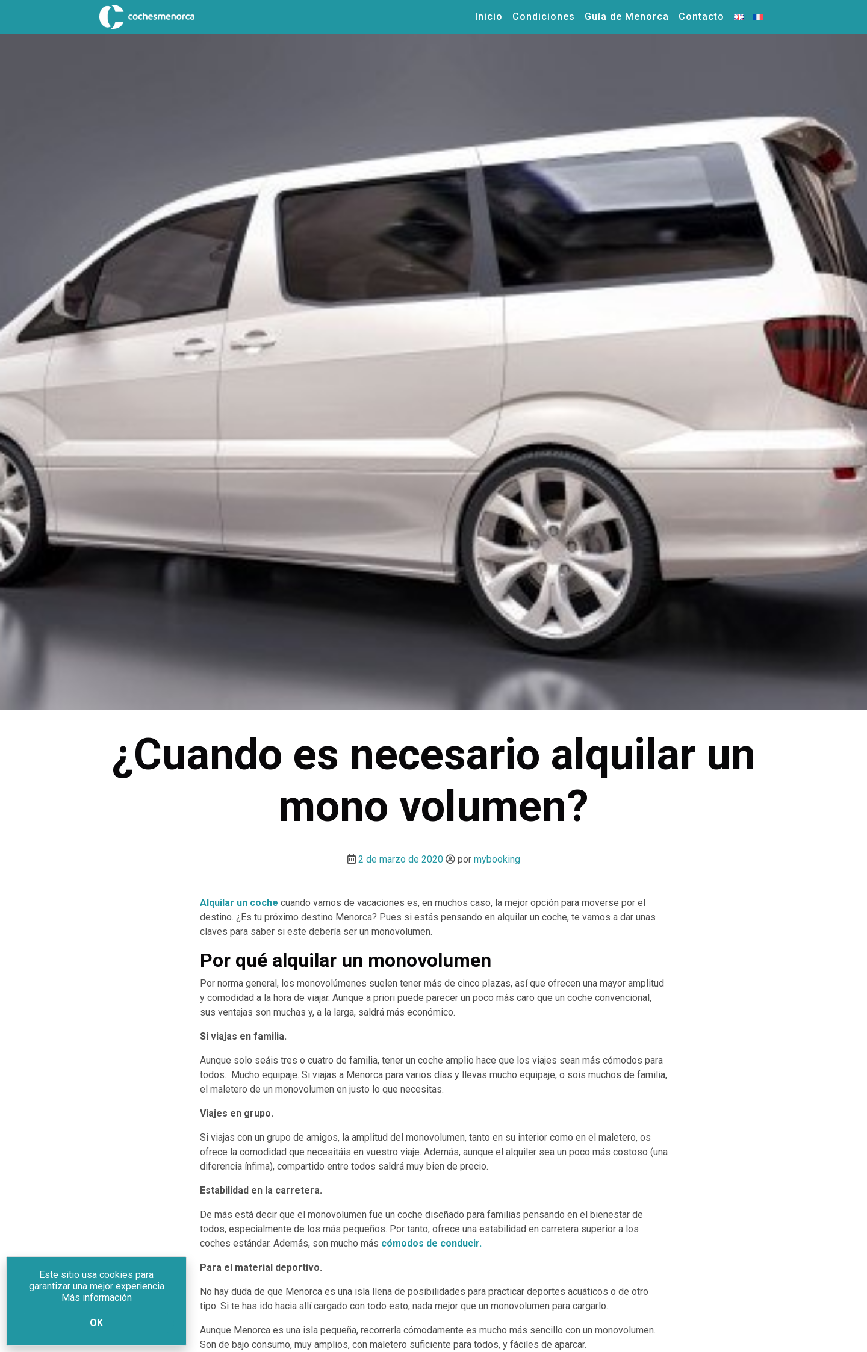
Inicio (489, 16)
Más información (96, 1297)
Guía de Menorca (627, 16)
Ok (96, 1323)
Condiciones (543, 16)
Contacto (701, 16)
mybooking (497, 859)
